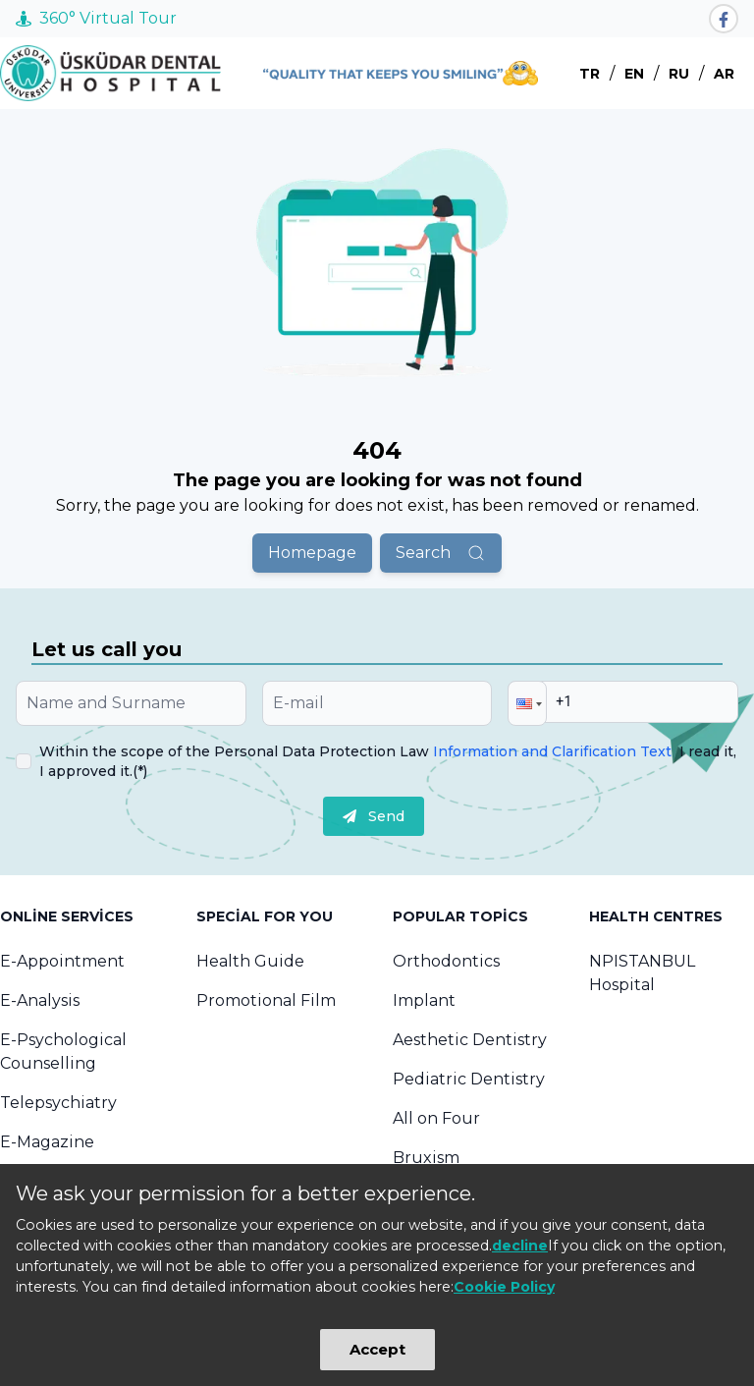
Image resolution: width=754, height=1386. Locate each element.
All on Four (436, 1118)
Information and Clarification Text (552, 751)
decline (520, 1245)
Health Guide (250, 961)
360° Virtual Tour (96, 18)
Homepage (312, 552)
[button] (527, 703)
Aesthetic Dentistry (470, 1039)
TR (589, 74)
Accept (377, 1349)
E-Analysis (40, 1000)
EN (634, 74)
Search (441, 553)
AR (724, 74)
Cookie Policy (504, 1287)
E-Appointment (62, 961)
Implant (424, 1000)
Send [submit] (373, 816)
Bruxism (426, 1157)
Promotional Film (266, 1000)
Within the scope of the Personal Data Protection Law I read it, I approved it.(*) (387, 761)
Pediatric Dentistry (469, 1079)
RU (679, 74)
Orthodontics (446, 961)
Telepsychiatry (58, 1102)
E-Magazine (47, 1142)
